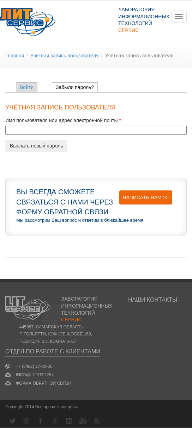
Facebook (41, 421)
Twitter (12, 421)
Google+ (55, 421)
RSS (97, 421)
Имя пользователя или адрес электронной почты (63, 120)
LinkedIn (69, 421)
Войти (27, 87)
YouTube (83, 421)
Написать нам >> (146, 197)
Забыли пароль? (77, 87)
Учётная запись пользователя (64, 55)
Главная (14, 55)
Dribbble (26, 421)
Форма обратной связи (43, 383)
